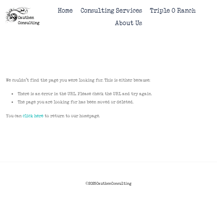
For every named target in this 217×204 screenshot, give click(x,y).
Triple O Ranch (173, 10)
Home (65, 10)
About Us (128, 23)
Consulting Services (111, 10)
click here (33, 115)
